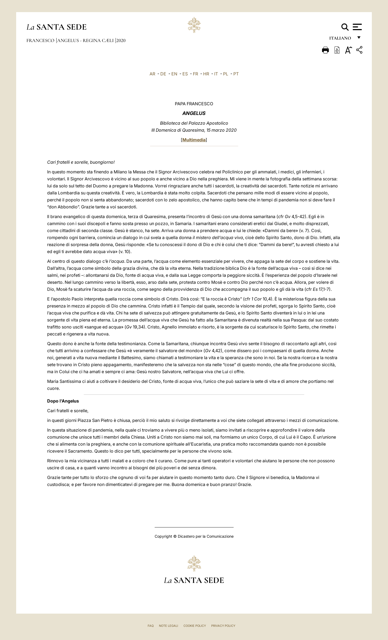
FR (195, 73)
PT (236, 73)
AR (152, 73)
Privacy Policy (223, 626)
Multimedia (194, 139)
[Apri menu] (356, 27)
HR (206, 73)
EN (174, 73)
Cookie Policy (194, 626)
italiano (341, 40)
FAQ (151, 626)
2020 (121, 40)
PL (225, 73)
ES (185, 73)
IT (216, 73)
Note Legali (168, 626)
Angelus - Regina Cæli (86, 40)
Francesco (41, 40)
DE (163, 73)
